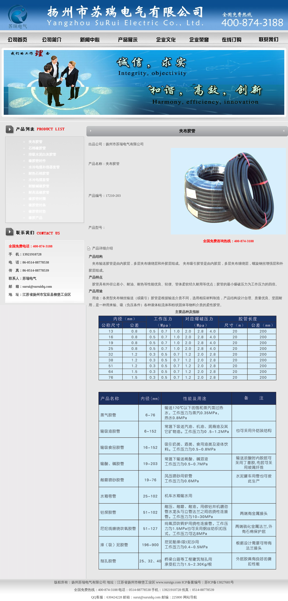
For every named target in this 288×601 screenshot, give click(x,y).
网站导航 (190, 597)
